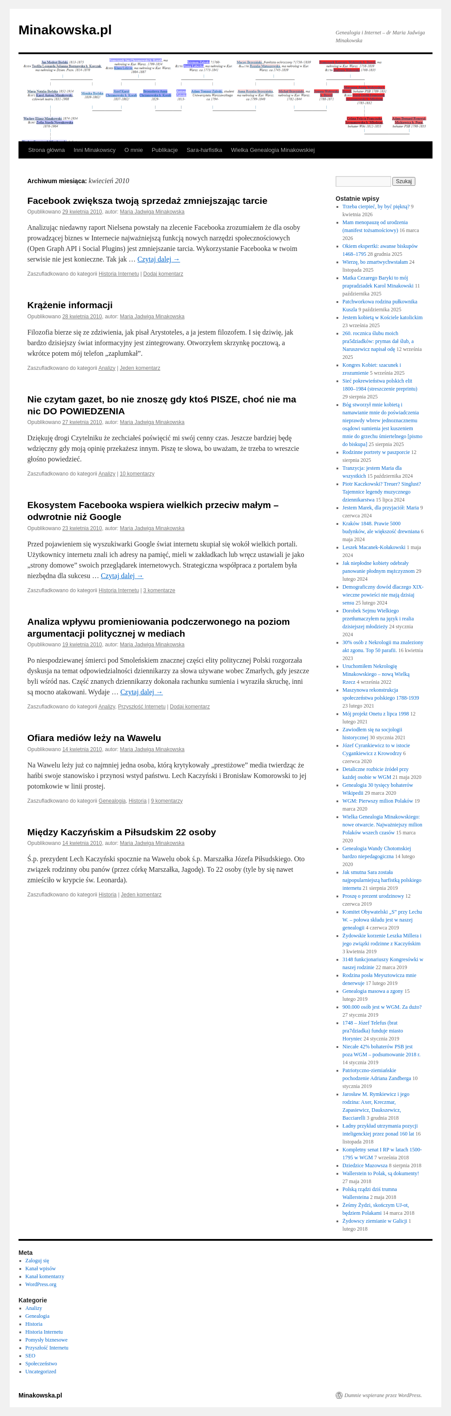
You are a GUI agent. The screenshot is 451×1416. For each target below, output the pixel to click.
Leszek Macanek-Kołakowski (374, 547)
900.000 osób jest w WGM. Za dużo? (382, 1007)
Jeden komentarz (140, 368)
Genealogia (112, 801)
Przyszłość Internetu (142, 707)
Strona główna (46, 150)
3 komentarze (159, 590)
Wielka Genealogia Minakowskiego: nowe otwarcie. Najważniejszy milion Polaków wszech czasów (382, 825)
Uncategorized (41, 1371)
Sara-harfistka (204, 150)
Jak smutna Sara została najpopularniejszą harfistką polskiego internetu (382, 880)
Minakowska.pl (65, 29)
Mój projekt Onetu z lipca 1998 (376, 714)
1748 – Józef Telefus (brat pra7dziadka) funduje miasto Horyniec (373, 1031)
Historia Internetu (119, 274)
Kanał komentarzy (45, 1276)
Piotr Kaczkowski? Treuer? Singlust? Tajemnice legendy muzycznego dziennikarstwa (382, 492)
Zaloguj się (37, 1260)
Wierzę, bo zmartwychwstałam (375, 262)
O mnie (134, 150)
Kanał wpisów (41, 1268)
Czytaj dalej (158, 259)
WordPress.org (41, 1284)
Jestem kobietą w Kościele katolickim (383, 317)
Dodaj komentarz (163, 274)
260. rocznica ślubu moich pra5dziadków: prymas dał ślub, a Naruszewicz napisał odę (378, 341)
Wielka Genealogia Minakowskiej (273, 150)
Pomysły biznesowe (47, 1340)
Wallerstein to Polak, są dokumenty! (381, 1173)
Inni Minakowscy (94, 150)
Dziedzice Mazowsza (365, 1165)
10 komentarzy (137, 474)
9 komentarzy (167, 801)
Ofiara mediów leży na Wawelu (94, 738)
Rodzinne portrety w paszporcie (376, 452)
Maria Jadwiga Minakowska (152, 212)
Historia (138, 801)
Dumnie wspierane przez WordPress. (383, 1395)
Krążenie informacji (70, 305)
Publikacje (164, 150)
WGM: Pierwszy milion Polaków (378, 801)
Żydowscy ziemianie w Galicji (375, 1221)
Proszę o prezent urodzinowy (373, 896)
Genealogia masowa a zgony (373, 991)
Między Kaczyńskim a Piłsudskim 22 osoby (121, 832)
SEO (31, 1356)
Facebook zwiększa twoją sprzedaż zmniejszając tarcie (147, 200)
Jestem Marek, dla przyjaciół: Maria (381, 508)
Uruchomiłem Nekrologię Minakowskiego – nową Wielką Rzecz (376, 674)
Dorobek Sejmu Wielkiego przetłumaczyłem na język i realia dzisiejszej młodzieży (378, 619)
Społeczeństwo (41, 1364)
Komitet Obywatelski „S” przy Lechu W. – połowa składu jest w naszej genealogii (382, 920)
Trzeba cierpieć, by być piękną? (376, 206)
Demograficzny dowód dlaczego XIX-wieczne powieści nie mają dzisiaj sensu (383, 595)
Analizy (106, 368)
